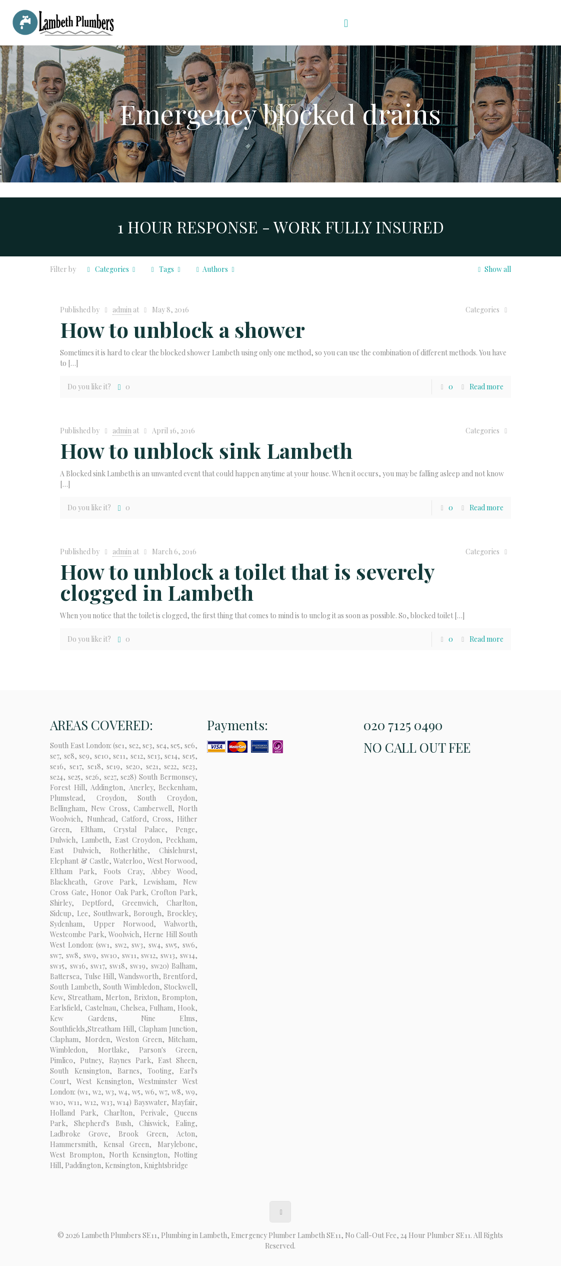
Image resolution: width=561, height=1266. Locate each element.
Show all (492, 269)
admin (122, 309)
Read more (487, 386)
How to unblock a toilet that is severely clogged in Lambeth (247, 581)
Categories (111, 269)
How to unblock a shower (182, 329)
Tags (166, 269)
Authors (215, 269)
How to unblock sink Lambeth (206, 450)
